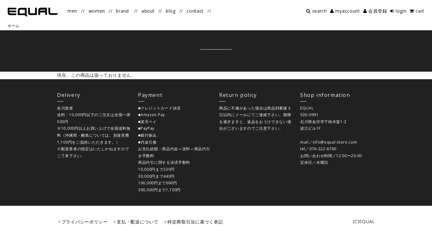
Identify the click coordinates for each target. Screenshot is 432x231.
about (148, 11)
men (72, 11)
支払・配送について (137, 222)
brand (122, 11)
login (401, 11)
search (319, 11)
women (97, 11)
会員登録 (377, 11)
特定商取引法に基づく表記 (195, 222)
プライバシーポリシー (84, 222)
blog (171, 11)
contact (195, 11)
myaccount (347, 11)
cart (420, 11)
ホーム (14, 25)
